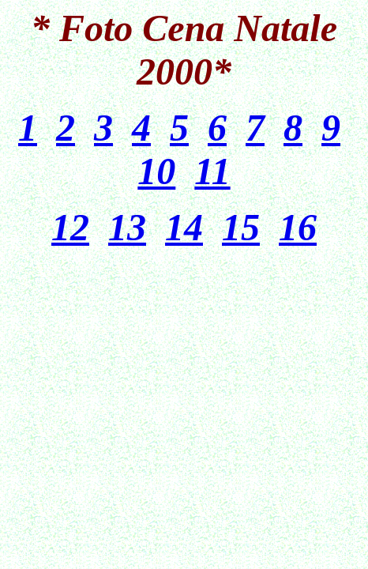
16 (298, 227)
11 (212, 171)
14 (184, 227)
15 (241, 227)
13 (127, 227)
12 (70, 227)
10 (156, 171)
